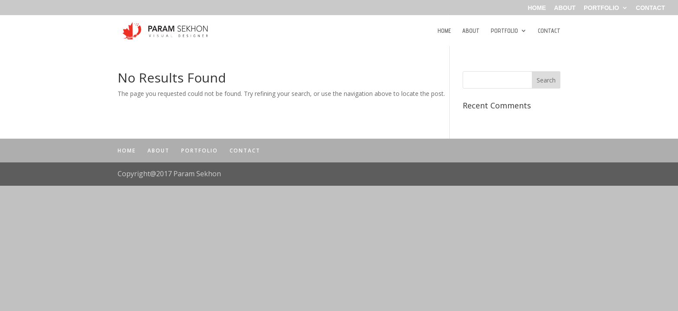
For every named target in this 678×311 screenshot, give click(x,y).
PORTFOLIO (601, 8)
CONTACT (650, 8)
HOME (537, 8)
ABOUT (565, 8)
